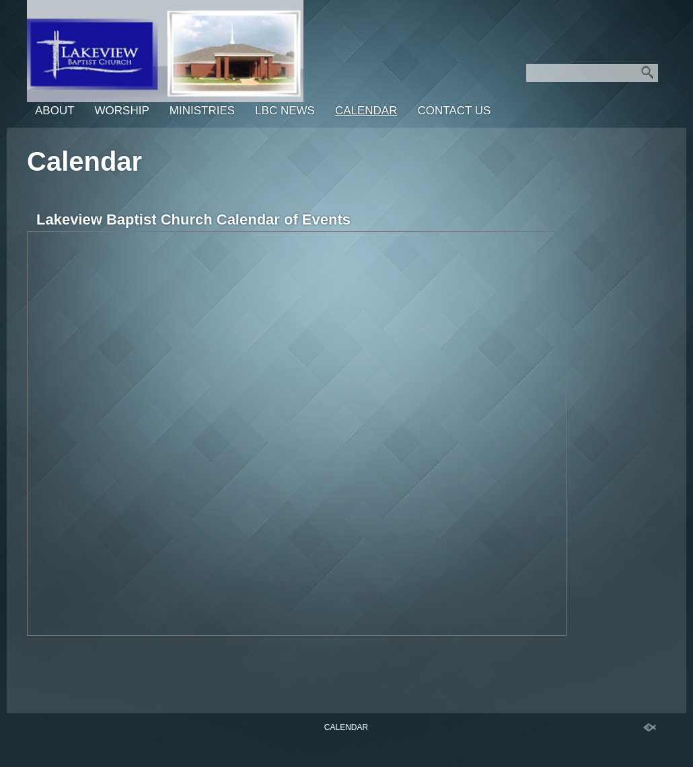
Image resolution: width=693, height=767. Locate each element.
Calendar (366, 110)
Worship (122, 110)
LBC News (285, 110)
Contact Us (453, 110)
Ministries (202, 110)
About (55, 110)
